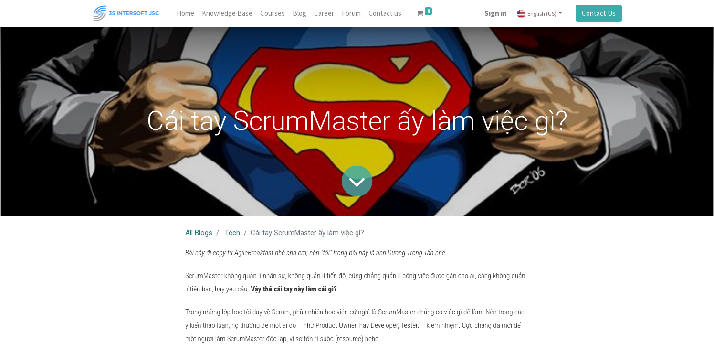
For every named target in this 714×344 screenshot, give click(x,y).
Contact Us (599, 13)
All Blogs (198, 232)
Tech (232, 232)
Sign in (495, 13)
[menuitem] (185, 13)
